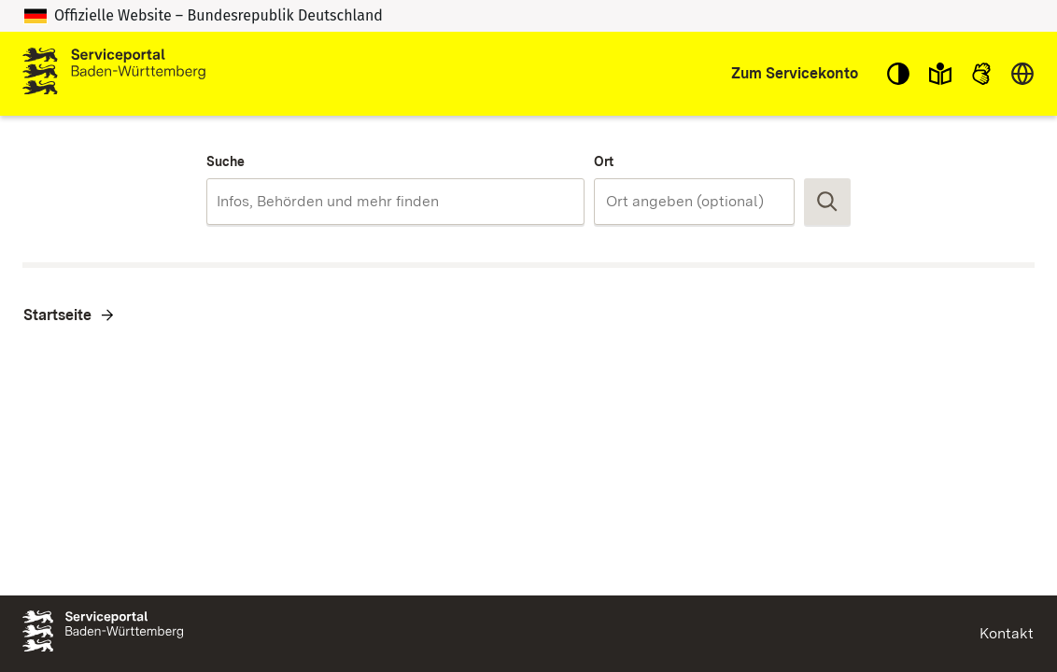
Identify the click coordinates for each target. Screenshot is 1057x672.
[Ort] (694, 201)
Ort (603, 161)
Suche (225, 161)
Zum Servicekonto (794, 73)
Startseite (57, 315)
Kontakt (1006, 633)
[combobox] (395, 201)
